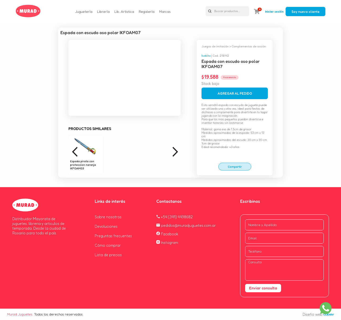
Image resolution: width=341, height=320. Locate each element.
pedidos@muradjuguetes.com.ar (186, 225)
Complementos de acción (249, 46)
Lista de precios (108, 254)
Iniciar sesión (274, 11)
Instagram (167, 242)
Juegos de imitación (215, 46)
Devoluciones (106, 226)
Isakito (206, 55)
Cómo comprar (108, 245)
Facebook (167, 234)
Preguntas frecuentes (113, 235)
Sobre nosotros (108, 216)
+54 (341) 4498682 (174, 216)
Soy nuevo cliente (305, 11)
